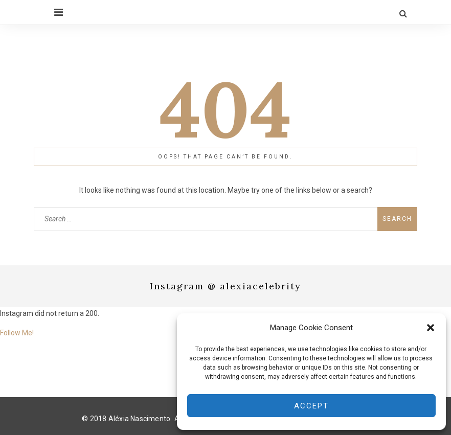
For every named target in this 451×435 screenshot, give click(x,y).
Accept (311, 405)
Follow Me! (17, 333)
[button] (430, 328)
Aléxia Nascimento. (140, 418)
